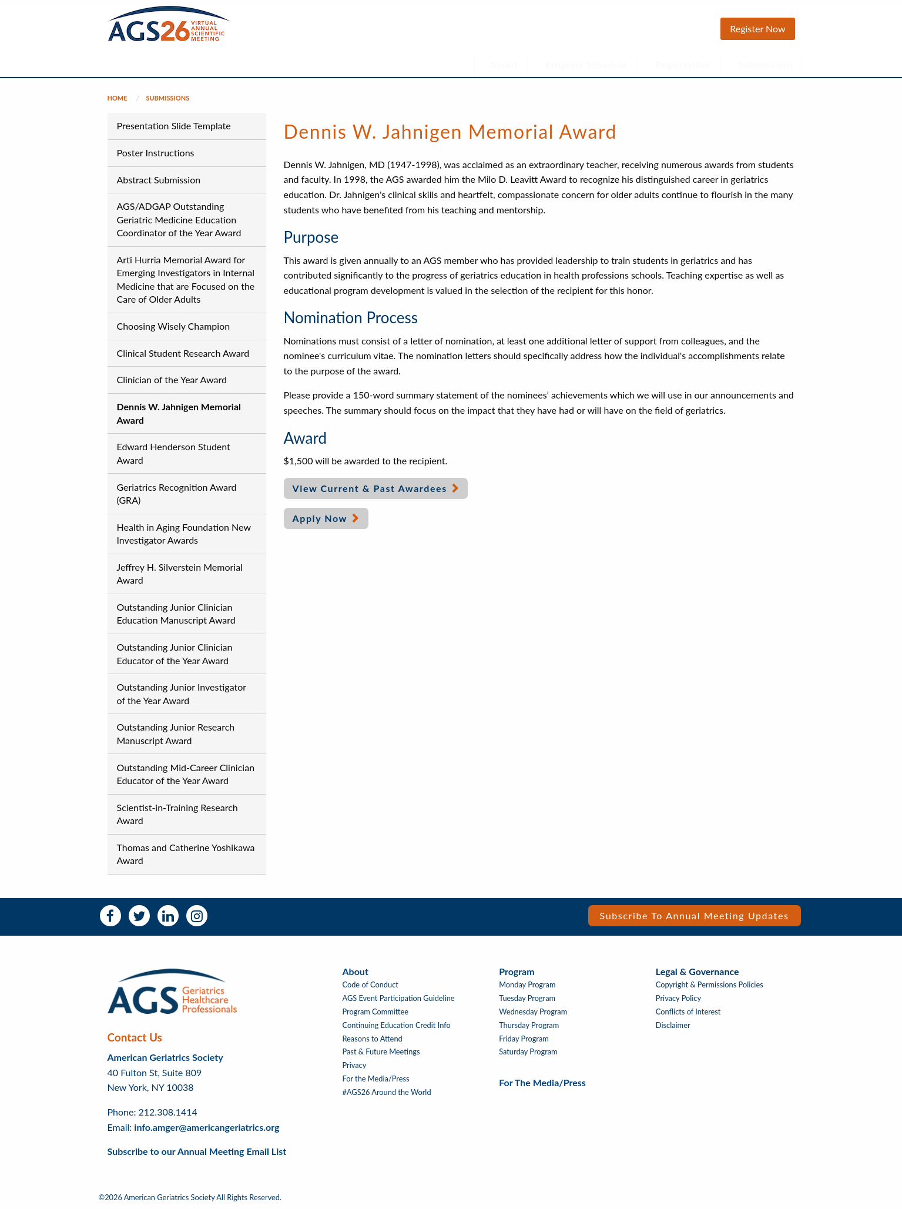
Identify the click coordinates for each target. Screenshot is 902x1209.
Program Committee (376, 1012)
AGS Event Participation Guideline (399, 998)
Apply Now (320, 518)
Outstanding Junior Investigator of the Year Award (181, 693)
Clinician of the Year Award (172, 379)
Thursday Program (529, 1025)
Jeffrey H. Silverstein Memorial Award (180, 573)
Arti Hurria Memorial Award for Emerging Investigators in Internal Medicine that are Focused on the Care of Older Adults (186, 279)
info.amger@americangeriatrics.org (206, 1127)
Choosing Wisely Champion (173, 325)
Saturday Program (528, 1052)
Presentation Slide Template (174, 125)
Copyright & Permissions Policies (709, 985)
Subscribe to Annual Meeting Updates (694, 915)
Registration (682, 64)
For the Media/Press (376, 1079)
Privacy (355, 1065)
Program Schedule (586, 64)
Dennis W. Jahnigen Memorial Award (179, 413)
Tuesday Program (527, 998)
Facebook (110, 915)
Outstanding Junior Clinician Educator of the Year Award (175, 653)
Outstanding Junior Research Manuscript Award (176, 733)
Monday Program (527, 985)
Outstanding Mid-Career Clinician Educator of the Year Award (186, 774)
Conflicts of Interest (688, 1012)
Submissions (766, 64)
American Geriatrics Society (165, 1057)
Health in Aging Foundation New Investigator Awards (184, 533)
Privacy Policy (678, 998)
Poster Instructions (156, 152)
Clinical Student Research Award (183, 353)
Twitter (139, 915)
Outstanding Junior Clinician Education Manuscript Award (176, 613)
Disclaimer (673, 1025)
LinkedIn (168, 915)
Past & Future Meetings (381, 1052)
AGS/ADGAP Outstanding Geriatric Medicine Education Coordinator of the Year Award (179, 219)
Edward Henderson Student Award (173, 453)
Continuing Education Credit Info (397, 1025)
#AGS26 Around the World (387, 1092)
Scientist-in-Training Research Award (177, 814)
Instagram (197, 915)
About (504, 64)
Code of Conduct (370, 985)
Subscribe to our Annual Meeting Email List (197, 1151)
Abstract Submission (159, 179)
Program (516, 971)
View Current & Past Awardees (370, 488)
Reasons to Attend (373, 1039)
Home (118, 98)
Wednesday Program (533, 1012)
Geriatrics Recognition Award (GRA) (177, 493)
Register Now (757, 28)
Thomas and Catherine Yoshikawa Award (186, 854)
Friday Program (524, 1039)
